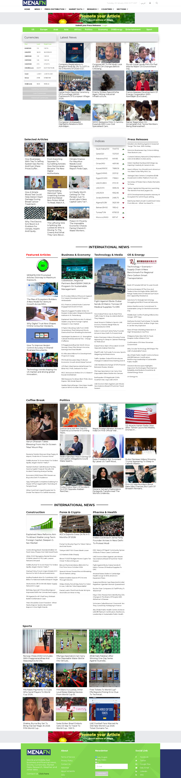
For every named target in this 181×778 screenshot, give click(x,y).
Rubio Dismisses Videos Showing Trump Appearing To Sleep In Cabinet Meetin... (140, 461)
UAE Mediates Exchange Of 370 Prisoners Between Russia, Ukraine (110, 366)
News (37, 9)
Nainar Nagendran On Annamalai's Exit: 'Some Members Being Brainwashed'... (142, 124)
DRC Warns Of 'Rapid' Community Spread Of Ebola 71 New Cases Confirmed (109, 551)
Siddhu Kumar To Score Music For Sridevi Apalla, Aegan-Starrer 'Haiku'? (42, 462)
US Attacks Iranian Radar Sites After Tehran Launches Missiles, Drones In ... (140, 427)
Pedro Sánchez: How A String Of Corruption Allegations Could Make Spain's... (75, 459)
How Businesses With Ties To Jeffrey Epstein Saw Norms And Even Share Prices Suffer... (34, 164)
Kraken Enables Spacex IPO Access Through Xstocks (73, 579)
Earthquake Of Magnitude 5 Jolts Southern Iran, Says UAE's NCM (106, 378)
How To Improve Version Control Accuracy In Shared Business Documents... (40, 347)
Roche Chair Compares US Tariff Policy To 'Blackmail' (109, 590)
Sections (121, 9)
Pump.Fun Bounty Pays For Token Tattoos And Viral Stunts (76, 545)
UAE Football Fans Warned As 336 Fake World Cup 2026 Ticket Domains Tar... (104, 725)
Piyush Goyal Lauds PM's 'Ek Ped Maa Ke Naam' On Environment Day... (141, 66)
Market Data (75, 9)
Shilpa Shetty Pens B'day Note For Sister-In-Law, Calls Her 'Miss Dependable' (75, 585)
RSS (140, 775)
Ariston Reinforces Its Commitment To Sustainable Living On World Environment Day (143, 308)
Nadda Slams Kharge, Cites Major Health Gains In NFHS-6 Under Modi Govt (77, 386)
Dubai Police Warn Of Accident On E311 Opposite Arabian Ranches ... (74, 489)
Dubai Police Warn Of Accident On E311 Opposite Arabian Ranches (109, 347)
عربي (143, 3)
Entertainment (129, 29)
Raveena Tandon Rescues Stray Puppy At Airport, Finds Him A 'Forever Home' (42, 455)
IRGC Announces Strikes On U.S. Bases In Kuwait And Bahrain (77, 374)
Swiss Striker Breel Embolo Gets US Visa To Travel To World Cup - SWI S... (69, 725)
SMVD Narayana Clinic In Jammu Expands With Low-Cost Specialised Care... (107, 124)
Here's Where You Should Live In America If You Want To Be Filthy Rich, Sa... (144, 170)
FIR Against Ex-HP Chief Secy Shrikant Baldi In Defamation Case (40, 597)
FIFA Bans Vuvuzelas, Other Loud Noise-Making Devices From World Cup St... (69, 692)
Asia (66, 29)
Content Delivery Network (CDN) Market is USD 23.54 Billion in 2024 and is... (144, 158)
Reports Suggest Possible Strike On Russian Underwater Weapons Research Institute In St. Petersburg (76, 313)
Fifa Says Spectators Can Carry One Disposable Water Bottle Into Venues (108, 372)
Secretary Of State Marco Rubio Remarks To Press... (144, 183)
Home (27, 9)
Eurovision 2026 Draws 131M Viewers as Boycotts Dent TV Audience (40, 476)
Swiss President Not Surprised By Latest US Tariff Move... (107, 460)
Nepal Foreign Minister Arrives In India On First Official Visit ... (108, 429)
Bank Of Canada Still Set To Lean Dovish (142, 285)
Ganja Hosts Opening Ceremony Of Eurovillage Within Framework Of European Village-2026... (74, 95)
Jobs (63, 775)
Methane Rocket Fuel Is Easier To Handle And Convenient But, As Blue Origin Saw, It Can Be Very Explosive (143, 323)
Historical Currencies (39, 98)
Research (92, 9)
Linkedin (141, 771)
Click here (44, 774)
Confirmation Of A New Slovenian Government (140, 343)
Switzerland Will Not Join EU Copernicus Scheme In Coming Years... (74, 430)
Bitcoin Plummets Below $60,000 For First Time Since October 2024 (74, 566)
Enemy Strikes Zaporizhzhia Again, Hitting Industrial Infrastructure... (105, 94)
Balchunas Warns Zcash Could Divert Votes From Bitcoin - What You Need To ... (144, 202)
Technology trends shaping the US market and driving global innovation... (42, 371)
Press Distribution (54, 9)
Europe (43, 29)
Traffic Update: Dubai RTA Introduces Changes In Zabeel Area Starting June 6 (109, 359)
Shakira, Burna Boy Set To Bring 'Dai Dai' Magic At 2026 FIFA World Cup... (36, 725)
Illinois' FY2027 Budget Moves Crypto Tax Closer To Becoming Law (75, 560)
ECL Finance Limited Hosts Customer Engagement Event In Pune (75, 306)
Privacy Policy (67, 761)
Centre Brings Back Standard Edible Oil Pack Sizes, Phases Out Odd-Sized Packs (42, 551)
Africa (77, 29)
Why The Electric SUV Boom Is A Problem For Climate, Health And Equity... (33, 226)
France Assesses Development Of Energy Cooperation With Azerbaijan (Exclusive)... (142, 94)
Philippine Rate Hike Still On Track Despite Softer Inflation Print (140, 337)
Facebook (142, 757)
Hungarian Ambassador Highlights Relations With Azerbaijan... (71, 124)
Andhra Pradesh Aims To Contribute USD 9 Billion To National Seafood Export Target (42, 578)
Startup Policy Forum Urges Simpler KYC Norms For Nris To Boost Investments (42, 572)
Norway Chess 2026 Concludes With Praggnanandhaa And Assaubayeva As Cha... (38, 658)
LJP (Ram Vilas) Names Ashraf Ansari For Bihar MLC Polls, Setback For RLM (76, 367)
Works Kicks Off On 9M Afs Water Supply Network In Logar (41, 585)
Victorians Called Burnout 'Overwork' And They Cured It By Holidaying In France (109, 604)
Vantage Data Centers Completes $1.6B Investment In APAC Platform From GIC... (143, 177)
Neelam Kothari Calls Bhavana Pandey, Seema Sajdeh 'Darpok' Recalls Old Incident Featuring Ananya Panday (41, 469)
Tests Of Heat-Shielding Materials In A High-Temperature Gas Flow (141, 331)
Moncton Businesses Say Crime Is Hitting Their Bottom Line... (143, 151)
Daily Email (142, 768)
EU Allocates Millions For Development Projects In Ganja (76, 355)
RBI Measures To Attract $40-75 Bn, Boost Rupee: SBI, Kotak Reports (77, 380)
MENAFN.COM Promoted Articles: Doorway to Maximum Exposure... (41, 277)
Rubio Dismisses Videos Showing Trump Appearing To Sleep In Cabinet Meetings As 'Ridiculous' (110, 339)
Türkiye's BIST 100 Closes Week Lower (74, 550)
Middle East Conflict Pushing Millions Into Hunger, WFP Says (142, 316)
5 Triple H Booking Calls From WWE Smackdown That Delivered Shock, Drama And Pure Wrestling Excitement (76, 330)
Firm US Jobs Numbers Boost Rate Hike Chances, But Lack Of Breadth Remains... (140, 486)
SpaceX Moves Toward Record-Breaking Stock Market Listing (75, 572)
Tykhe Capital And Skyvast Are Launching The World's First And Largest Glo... (143, 189)
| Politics (88, 29)
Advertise (65, 768)
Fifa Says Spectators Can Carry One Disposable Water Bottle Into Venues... (70, 658)
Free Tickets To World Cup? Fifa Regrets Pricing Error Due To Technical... (104, 692)
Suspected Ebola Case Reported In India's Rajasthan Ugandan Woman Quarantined (109, 583)
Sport (147, 29)
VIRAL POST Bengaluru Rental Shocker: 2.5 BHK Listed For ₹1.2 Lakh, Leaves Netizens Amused (41, 558)
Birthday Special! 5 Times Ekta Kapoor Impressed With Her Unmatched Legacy (41, 591)
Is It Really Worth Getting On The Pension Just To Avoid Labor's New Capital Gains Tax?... (79, 197)
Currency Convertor (39, 89)
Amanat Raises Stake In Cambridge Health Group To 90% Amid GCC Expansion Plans (106, 576)
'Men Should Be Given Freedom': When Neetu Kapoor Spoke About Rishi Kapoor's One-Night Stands (41, 605)
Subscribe (102, 773)
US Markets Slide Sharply (69, 554)
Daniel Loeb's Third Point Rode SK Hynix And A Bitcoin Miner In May (75, 591)
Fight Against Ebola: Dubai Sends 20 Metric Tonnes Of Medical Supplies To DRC (107, 567)
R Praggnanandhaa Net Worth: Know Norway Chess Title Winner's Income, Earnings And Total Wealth (75, 347)
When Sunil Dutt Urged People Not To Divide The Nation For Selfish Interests (40, 491)
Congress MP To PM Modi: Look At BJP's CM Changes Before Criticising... (107, 66)
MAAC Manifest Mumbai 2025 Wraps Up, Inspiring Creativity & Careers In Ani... (143, 164)
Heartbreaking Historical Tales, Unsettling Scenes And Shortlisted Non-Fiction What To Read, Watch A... (56, 197)
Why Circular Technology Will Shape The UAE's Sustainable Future (142, 350)
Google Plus (143, 764)
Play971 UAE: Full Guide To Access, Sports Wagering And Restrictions (110, 353)
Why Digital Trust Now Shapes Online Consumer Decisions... (41, 324)
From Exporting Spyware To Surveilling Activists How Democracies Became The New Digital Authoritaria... (56, 166)
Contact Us (65, 764)
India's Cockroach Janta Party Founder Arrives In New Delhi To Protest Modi (109, 332)
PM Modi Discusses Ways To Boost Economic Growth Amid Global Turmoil (76, 361)
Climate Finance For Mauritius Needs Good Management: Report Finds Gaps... (79, 164)
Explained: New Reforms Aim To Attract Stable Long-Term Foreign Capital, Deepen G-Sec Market (76, 321)
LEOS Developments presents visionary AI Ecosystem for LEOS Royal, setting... (144, 196)
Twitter (141, 761)
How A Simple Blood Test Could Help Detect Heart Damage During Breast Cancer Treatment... (34, 198)
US (30, 29)
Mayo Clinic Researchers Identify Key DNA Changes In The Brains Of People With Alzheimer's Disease (109, 597)
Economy (103, 29)
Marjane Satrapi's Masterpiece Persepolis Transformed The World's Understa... (107, 491)
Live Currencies (39, 93)
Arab (55, 29)
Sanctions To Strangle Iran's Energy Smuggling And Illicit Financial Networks (142, 301)
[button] (150, 3)
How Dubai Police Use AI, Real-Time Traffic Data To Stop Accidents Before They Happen (108, 316)
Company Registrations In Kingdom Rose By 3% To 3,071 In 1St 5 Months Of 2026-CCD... (74, 66)
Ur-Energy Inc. (132, 376)
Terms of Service (68, 757)
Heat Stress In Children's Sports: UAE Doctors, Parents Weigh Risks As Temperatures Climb (108, 324)
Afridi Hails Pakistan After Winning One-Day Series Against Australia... (101, 658)
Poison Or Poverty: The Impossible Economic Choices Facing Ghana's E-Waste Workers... (78, 226)
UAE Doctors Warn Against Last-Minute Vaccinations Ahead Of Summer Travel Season (109, 386)
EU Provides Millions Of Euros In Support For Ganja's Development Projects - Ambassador (76, 298)
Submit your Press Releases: (88, 25)
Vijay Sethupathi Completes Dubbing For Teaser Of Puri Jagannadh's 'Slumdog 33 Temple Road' (42, 484)
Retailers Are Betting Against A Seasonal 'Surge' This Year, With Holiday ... (143, 145)
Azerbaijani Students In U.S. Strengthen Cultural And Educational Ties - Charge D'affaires (76, 339)
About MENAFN (68, 771)
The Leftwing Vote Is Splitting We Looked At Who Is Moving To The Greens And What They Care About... (56, 229)
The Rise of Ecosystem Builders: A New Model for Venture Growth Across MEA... (42, 301)
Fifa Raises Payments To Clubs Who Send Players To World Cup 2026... (37, 692)
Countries (106, 9)
